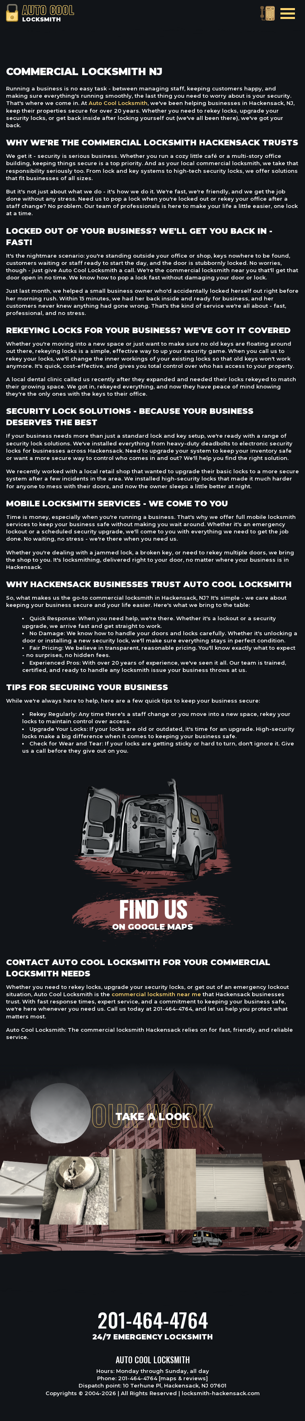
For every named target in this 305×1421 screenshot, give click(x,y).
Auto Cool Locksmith (118, 103)
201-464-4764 (153, 1319)
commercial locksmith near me (156, 994)
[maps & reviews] (183, 1378)
